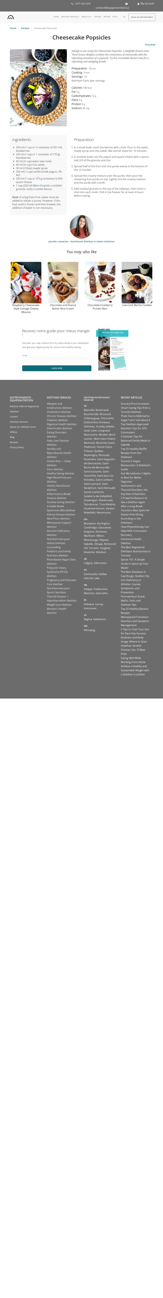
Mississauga (91, 540)
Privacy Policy (17, 447)
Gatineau (89, 426)
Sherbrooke (106, 500)
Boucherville (91, 414)
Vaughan (105, 548)
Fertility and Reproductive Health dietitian (59, 453)
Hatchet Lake (91, 578)
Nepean (104, 540)
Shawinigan (90, 500)
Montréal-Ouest (105, 443)
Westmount (104, 512)
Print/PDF (150, 44)
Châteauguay (91, 418)
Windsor (101, 552)
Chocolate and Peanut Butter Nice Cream (63, 306)
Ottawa (98, 544)
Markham (89, 536)
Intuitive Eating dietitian (61, 502)
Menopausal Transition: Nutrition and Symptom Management (135, 621)
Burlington (103, 523)
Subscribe (56, 368)
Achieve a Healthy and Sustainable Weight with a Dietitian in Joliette (135, 670)
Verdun (110, 508)
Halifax (102, 574)
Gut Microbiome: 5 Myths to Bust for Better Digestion (136, 478)
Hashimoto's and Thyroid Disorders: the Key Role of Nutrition (134, 490)
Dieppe (88, 589)
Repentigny (90, 455)
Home (56, 16)
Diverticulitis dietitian (59, 428)
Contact (14, 416)
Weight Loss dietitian (59, 605)
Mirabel (103, 435)
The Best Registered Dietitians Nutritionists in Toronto (136, 551)
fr (124, 17)
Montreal (89, 443)
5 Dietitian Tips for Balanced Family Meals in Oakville (135, 441)
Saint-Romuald (106, 488)
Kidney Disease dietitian (61, 514)
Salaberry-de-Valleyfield (98, 496)
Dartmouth (90, 574)
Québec (98, 451)
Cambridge (90, 527)
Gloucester (104, 527)
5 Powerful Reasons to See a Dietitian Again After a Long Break (134, 502)
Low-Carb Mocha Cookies (137, 305)
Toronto (94, 548)
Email (24, 355)
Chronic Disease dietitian (61, 416)
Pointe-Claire (104, 447)
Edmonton (100, 563)
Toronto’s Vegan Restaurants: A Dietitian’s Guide (136, 465)
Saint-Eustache (92, 471)
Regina (88, 619)
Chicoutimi (107, 418)
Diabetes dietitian (57, 420)
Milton (100, 536)
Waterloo (89, 552)
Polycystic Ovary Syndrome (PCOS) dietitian (57, 572)
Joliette (110, 426)
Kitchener (101, 532)
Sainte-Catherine (94, 492)
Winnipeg (89, 630)
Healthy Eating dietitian (60, 473)
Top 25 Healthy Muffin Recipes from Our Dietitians (134, 453)
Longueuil (104, 430)
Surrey (99, 604)
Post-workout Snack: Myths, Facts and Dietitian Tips (133, 601)
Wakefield (89, 512)
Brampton (90, 523)
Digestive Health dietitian (62, 424)
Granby (100, 426)
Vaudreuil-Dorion (94, 508)
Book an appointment (142, 17)
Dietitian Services (69, 16)
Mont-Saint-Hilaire (104, 439)
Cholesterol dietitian (59, 412)
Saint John (102, 593)
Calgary (88, 563)
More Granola (41, 185)
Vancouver (90, 608)
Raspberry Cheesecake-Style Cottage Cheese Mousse (26, 308)
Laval (87, 430)
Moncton (89, 593)
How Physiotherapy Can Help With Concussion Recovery (135, 531)
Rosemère (90, 459)
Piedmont (90, 447)
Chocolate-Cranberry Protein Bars (100, 306)
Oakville (88, 544)
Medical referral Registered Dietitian (24, 409)
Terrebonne (91, 504)
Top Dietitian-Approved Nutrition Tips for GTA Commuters (135, 428)
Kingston (89, 532)
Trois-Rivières (107, 504)
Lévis (94, 430)
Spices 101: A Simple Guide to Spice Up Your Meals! (134, 564)
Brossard (105, 414)
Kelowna (89, 604)
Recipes (107, 16)
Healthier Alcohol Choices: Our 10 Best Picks (133, 650)
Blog (114, 16)
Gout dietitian (55, 469)
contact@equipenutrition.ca (112, 7)
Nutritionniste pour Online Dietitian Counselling (58, 543)
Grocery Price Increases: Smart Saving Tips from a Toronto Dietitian (135, 408)
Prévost (88, 451)
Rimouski (103, 455)
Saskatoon (99, 619)
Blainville (89, 410)
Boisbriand (102, 410)
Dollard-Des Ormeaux (97, 422)
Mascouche (90, 435)
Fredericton (100, 589)
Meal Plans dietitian (58, 518)
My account (147, 3)
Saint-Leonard (92, 484)
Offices (97, 16)
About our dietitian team (23, 426)
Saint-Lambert (104, 480)
